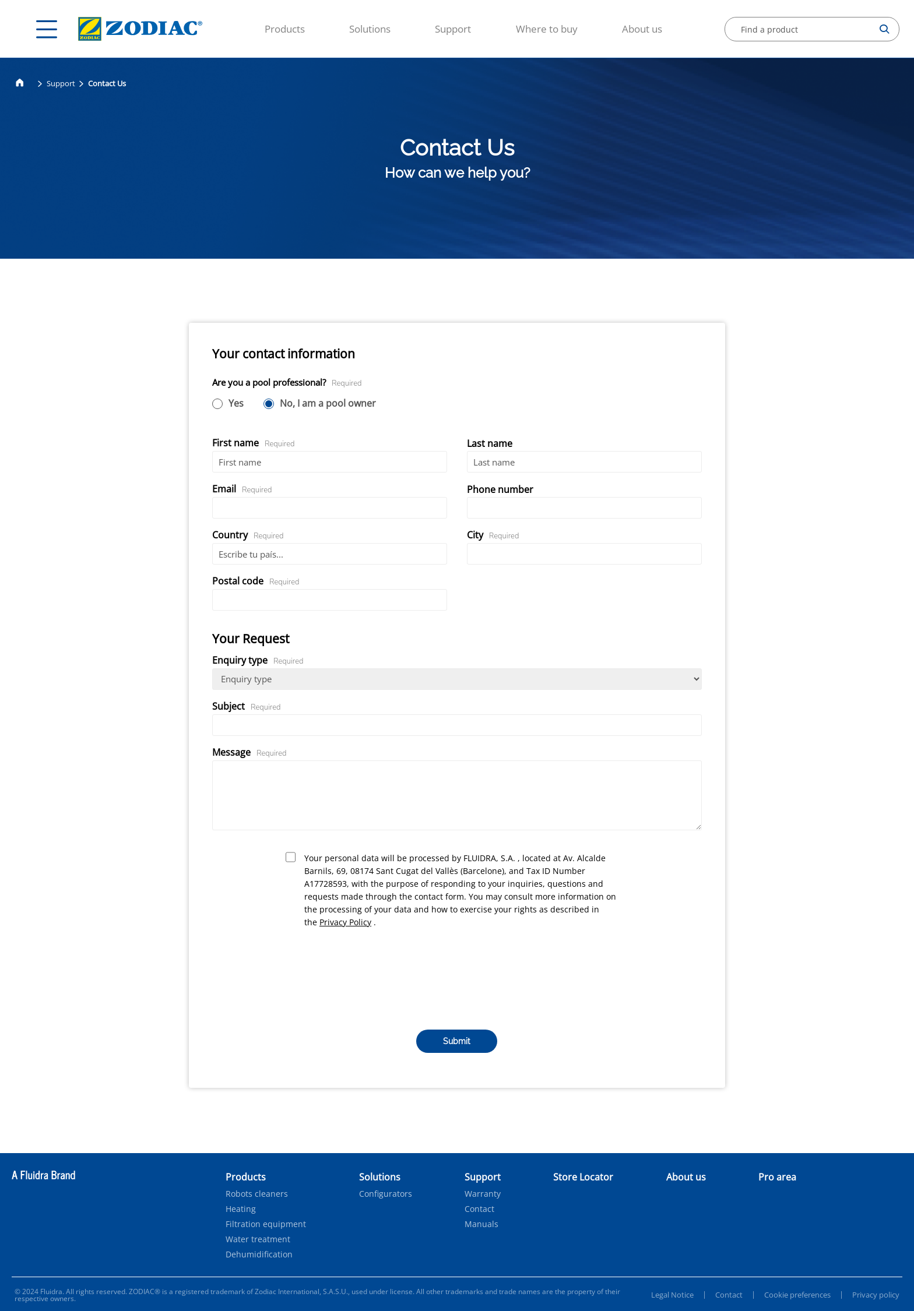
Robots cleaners (257, 1194)
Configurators (385, 1194)
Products (285, 29)
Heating (241, 1209)
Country (248, 534)
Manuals (481, 1224)
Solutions (370, 29)
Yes (236, 404)
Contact (479, 1209)
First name (253, 442)
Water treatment (258, 1239)
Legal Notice (672, 1294)
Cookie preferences (797, 1294)
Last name (489, 443)
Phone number (500, 489)
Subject (246, 706)
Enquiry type (258, 660)
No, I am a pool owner (328, 404)
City (493, 534)
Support (453, 29)
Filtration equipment (266, 1224)
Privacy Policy (345, 922)
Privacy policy (875, 1294)
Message (249, 752)
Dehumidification (259, 1254)
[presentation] (457, 977)
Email (242, 488)
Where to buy (547, 29)
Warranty (483, 1194)
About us (642, 29)
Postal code (256, 581)
